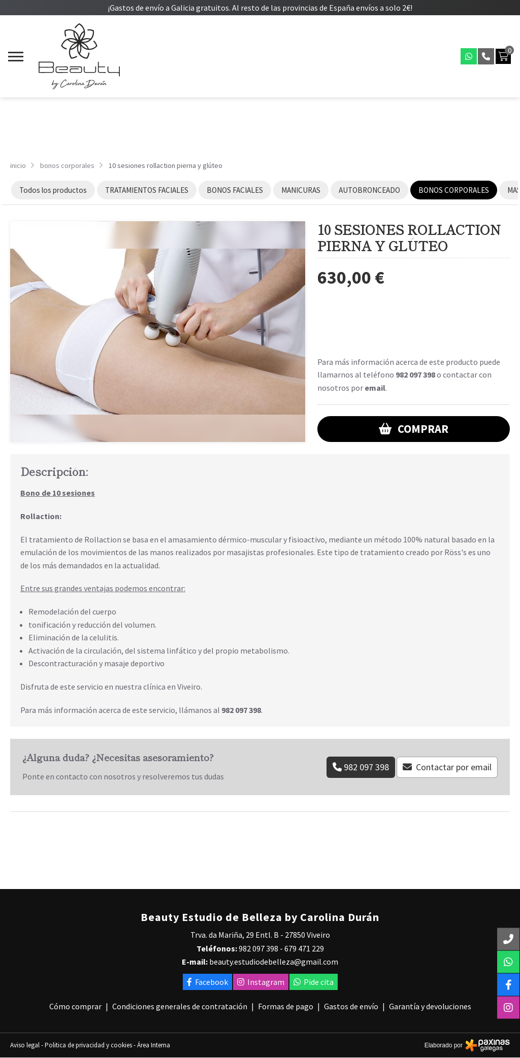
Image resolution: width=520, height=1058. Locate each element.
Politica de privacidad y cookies (88, 1045)
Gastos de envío (351, 1006)
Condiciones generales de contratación (179, 1006)
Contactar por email (454, 767)
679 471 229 (304, 948)
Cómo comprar (75, 1006)
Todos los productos (53, 190)
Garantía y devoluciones (430, 1006)
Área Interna (153, 1045)
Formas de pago (285, 1006)
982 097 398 (415, 374)
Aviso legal (25, 1045)
